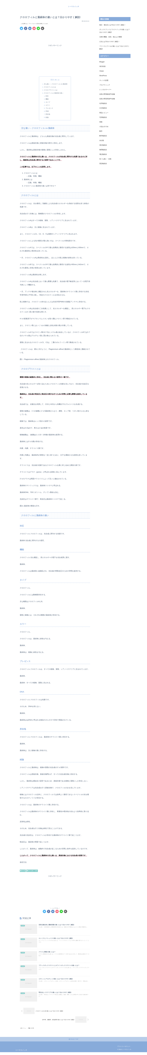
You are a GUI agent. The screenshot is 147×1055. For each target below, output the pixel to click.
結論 (47, 117)
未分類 (22, 871)
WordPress (103, 75)
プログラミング (104, 85)
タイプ (48, 102)
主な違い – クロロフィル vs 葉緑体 (56, 84)
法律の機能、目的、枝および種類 (110, 37)
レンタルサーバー (105, 89)
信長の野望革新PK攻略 (107, 99)
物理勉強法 (103, 149)
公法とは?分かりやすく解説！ (109, 41)
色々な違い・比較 (32, 871)
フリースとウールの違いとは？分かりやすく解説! (114, 47)
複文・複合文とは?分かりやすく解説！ (112, 25)
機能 (47, 99)
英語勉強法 (103, 163)
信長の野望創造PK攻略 (107, 94)
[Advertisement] (55, 36)
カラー (48, 105)
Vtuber (101, 71)
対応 (47, 96)
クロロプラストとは (50, 90)
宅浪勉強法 (103, 117)
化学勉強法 (103, 103)
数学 (100, 131)
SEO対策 (102, 66)
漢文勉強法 (103, 145)
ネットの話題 (103, 80)
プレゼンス (49, 108)
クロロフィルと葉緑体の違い (53, 93)
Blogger (102, 62)
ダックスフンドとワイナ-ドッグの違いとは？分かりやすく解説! (114, 31)
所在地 (48, 114)
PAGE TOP (73, 1042)
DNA (47, 111)
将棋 (100, 122)
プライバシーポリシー (123, 1049)
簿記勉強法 (103, 154)
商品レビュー (103, 112)
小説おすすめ (103, 126)
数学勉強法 (103, 136)
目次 (52, 80)
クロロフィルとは (50, 87)
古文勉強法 (103, 108)
